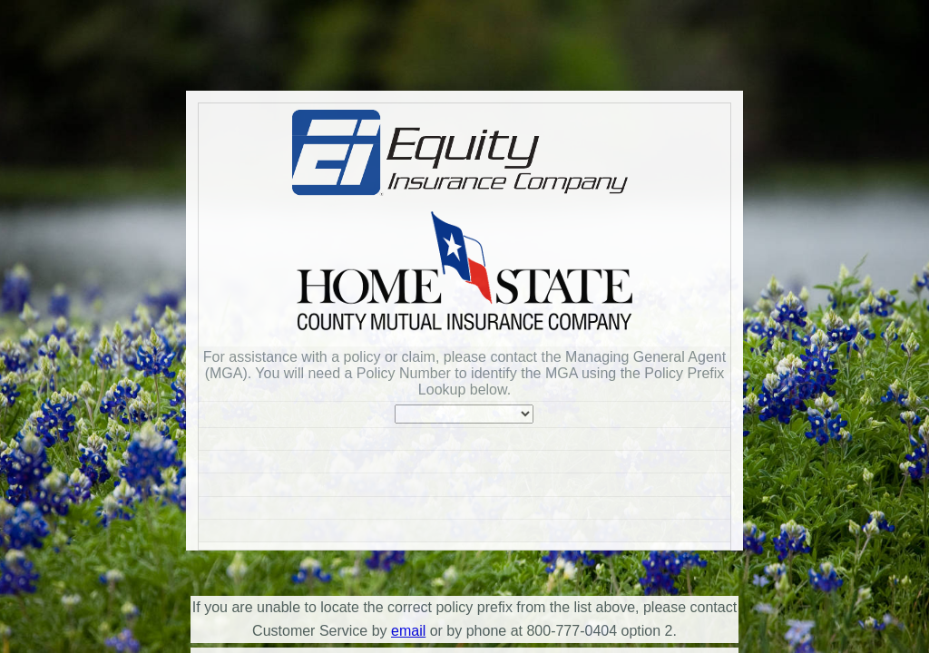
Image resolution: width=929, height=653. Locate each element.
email (408, 630)
